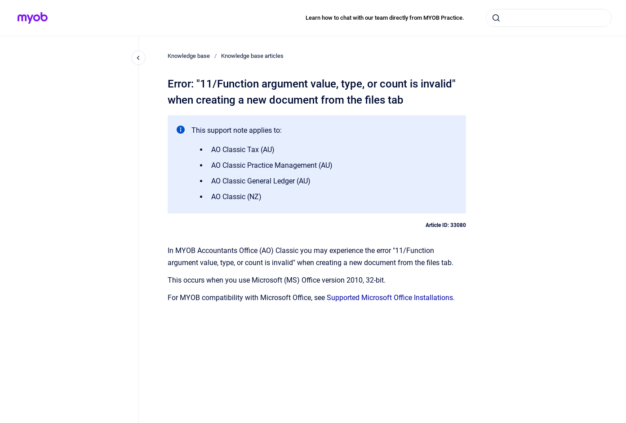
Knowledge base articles (252, 55)
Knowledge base (189, 55)
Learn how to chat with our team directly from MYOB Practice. (385, 17)
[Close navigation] (138, 58)
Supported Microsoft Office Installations (390, 297)
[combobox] (548, 17)
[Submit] (496, 18)
